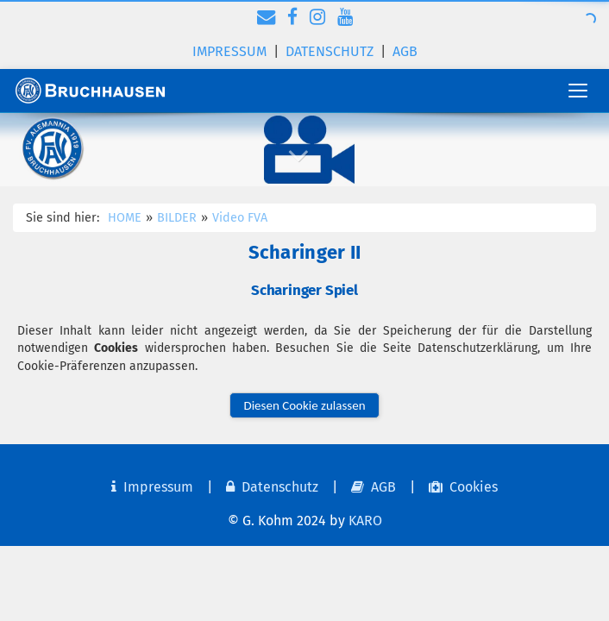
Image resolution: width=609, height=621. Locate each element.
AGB (405, 51)
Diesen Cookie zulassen (304, 405)
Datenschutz (330, 51)
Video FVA (239, 217)
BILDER (177, 217)
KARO (365, 520)
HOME (124, 217)
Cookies (463, 487)
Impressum (229, 51)
